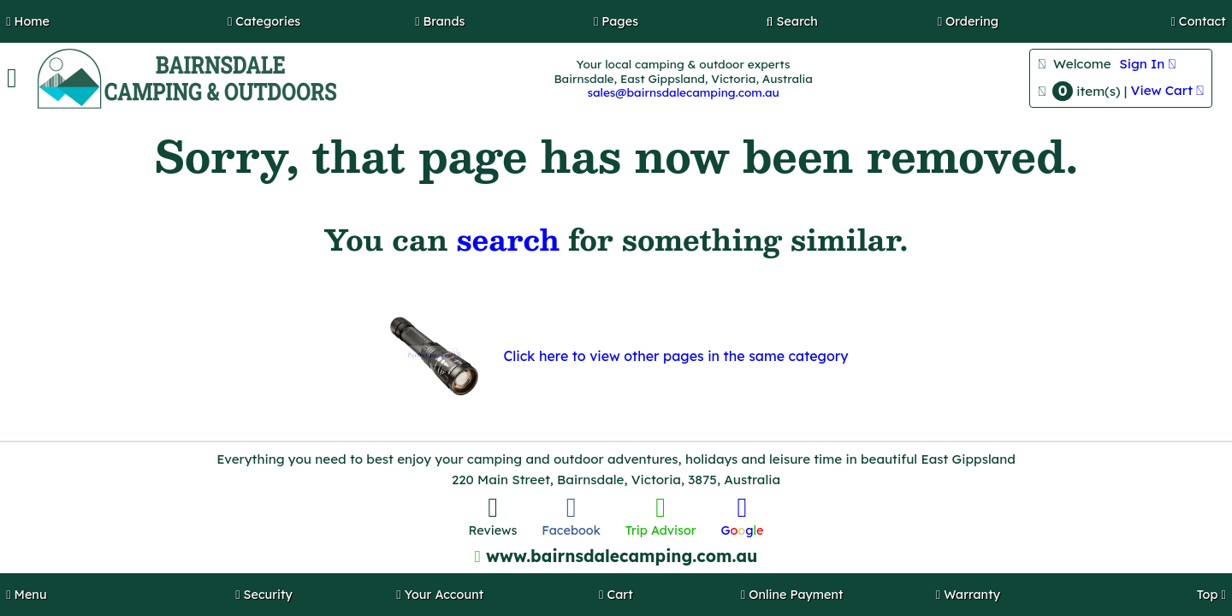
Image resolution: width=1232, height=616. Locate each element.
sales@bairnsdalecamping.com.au (683, 92)
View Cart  (1168, 90)
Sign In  (1147, 63)
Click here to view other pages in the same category (675, 355)
